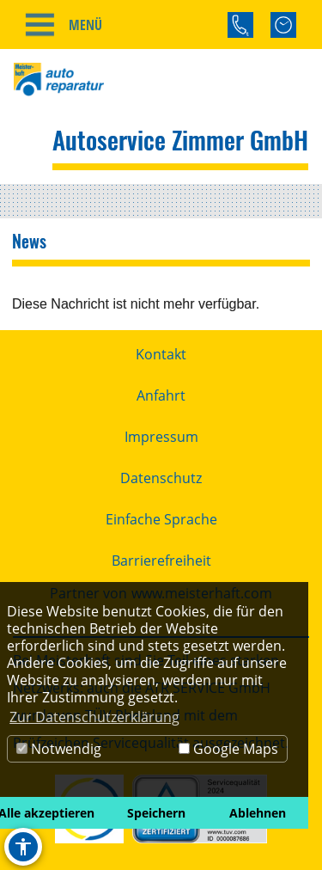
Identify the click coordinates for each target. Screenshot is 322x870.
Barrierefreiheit (161, 560)
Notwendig (58, 748)
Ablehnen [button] (257, 813)
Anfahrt (161, 395)
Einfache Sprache (161, 519)
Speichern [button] (156, 813)
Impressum (161, 436)
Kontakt (161, 354)
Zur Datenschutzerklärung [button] (94, 717)
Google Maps (228, 748)
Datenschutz (161, 478)
